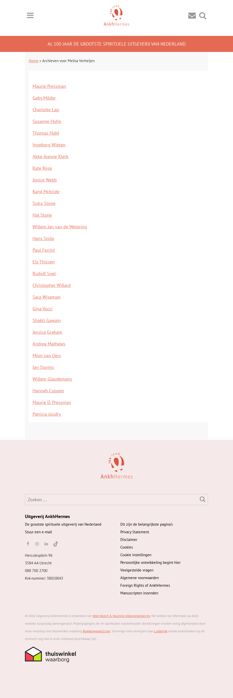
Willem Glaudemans (52, 379)
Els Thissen (44, 262)
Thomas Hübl (46, 133)
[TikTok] (55, 543)
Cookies (126, 547)
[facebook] (28, 543)
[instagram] (37, 543)
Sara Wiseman (47, 297)
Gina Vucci (43, 309)
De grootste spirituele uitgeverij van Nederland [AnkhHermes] (63, 524)
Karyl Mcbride (46, 191)
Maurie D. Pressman (52, 402)
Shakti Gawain (47, 320)
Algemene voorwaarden (139, 577)
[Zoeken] (202, 499)
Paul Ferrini (44, 250)
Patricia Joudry (47, 414)
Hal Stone (42, 215)
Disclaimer (128, 539)
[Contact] (192, 15)
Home (33, 60)
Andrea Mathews (49, 344)
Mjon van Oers (47, 355)
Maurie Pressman (49, 86)
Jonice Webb (45, 180)
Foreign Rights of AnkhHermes (145, 585)
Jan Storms (43, 367)
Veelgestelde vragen (136, 570)
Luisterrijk (160, 631)
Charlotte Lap (46, 110)
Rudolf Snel (44, 273)
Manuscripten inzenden (139, 593)
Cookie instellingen (135, 554)
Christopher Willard (52, 285)
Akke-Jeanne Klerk (50, 156)
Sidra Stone (44, 203)
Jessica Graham (47, 332)
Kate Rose (42, 168)
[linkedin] (46, 543)
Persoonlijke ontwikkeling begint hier (150, 562)
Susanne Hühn (47, 121)
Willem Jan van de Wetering (60, 227)
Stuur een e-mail (38, 531)
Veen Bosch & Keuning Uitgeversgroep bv (121, 616)
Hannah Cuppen (48, 391)
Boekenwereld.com (96, 631)
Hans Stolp (43, 238)
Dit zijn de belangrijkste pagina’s (146, 524)
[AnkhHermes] (33, 465)
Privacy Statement (134, 531)
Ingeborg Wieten (49, 145)
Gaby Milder (44, 98)
